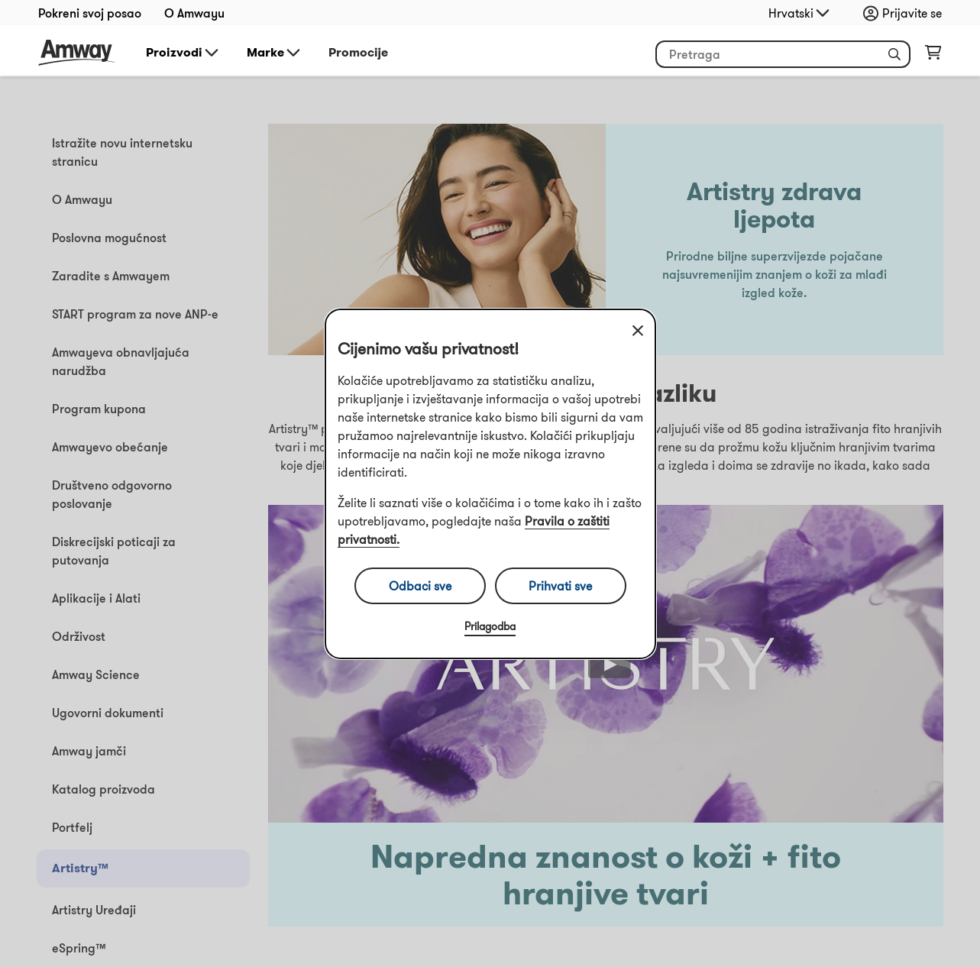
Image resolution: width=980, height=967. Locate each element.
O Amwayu (194, 13)
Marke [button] (274, 53)
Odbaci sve (420, 585)
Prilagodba (490, 626)
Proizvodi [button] (183, 53)
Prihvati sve (560, 585)
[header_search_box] (782, 54)
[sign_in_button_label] (906, 13)
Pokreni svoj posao (89, 13)
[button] (894, 54)
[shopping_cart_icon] (933, 55)
